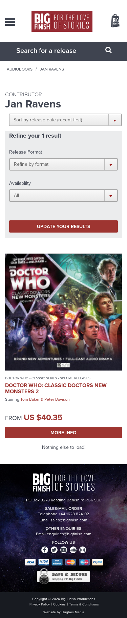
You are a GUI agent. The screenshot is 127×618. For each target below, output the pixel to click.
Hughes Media (73, 612)
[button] (65, 120)
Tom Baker (30, 399)
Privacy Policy (39, 604)
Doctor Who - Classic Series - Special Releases (47, 378)
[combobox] (55, 50)
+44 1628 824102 (74, 514)
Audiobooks (20, 69)
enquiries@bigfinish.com (69, 534)
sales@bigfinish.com (68, 520)
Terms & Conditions (84, 604)
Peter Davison (57, 399)
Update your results (63, 226)
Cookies (59, 604)
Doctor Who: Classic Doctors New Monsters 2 (56, 388)
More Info (63, 432)
